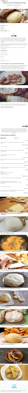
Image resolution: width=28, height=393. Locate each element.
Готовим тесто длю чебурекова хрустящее (11, 288)
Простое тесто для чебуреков (7, 344)
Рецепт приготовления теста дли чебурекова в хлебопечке (12, 214)
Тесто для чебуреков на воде (7, 233)
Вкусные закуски (3, 48)
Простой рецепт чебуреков (12, 47)
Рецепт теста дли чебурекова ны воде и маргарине (13, 325)
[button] (27, 1)
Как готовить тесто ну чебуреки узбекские (11, 251)
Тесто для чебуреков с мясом (7, 270)
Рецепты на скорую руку (21, 47)
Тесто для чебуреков (5, 307)
